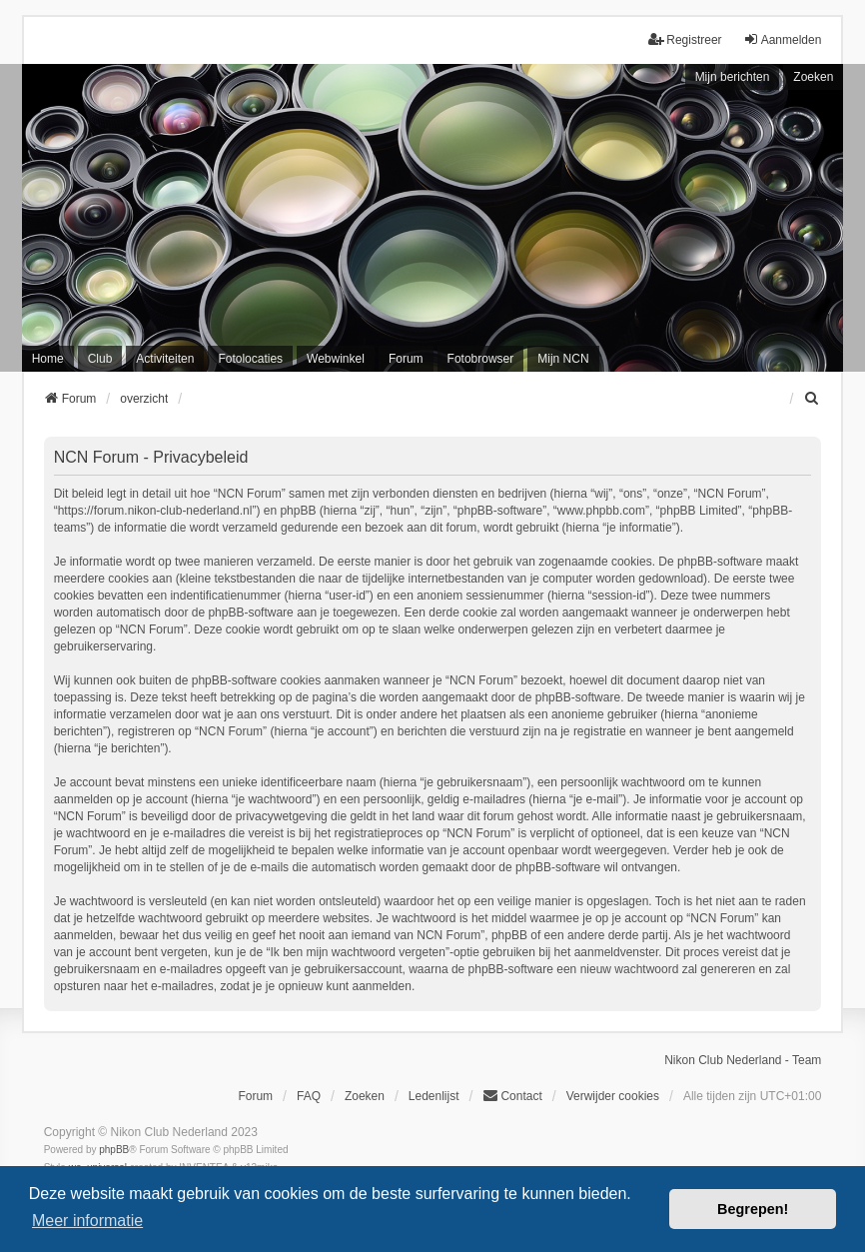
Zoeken (813, 77)
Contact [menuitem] (511, 1095)
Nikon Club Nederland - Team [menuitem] (742, 1060)
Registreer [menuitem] (684, 39)
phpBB (114, 1149)
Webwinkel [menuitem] (336, 359)
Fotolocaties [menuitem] (250, 359)
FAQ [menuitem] (309, 1096)
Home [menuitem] (48, 359)
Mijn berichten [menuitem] (732, 77)
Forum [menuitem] (406, 359)
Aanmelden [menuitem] (782, 39)
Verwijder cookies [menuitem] (612, 1096)
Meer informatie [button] (87, 1220)
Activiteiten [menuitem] (165, 359)
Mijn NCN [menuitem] (562, 359)
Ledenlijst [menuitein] (434, 1096)
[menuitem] (812, 399)
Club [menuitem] (100, 359)
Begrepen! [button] (752, 1209)
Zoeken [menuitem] (365, 1096)
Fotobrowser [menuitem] (480, 359)
